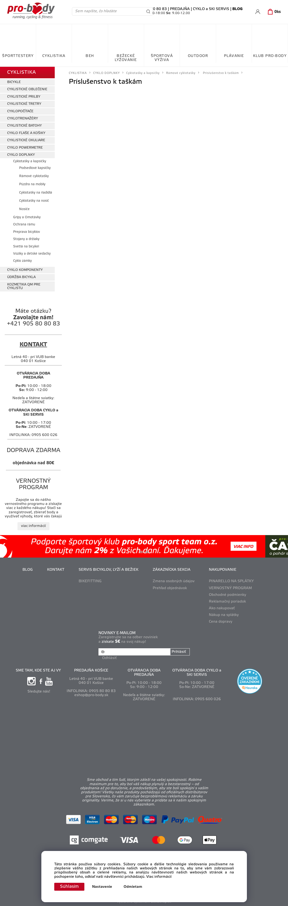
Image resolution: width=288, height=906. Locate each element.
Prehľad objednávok (170, 588)
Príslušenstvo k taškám (221, 73)
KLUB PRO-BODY (270, 56)
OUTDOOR (198, 56)
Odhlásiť (109, 658)
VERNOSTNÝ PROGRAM (230, 588)
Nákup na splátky (224, 615)
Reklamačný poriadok (227, 601)
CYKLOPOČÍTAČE (20, 111)
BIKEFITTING (90, 581)
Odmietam (133, 887)
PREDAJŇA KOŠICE (91, 670)
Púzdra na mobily (32, 184)
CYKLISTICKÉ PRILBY (23, 96)
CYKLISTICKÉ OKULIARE (26, 140)
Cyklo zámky (22, 261)
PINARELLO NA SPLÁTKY (231, 581)
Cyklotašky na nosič (34, 200)
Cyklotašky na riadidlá (35, 192)
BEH (90, 56)
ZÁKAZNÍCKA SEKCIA (171, 569)
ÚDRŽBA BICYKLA (21, 277)
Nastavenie (102, 887)
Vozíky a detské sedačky (32, 253)
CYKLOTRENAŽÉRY (22, 118)
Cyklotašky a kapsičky (29, 161)
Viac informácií (159, 876)
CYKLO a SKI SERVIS (211, 9)
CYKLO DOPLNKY (21, 155)
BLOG (27, 569)
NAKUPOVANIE (222, 569)
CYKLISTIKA (53, 56)
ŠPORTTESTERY (17, 56)
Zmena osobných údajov (174, 581)
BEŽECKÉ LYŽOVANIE (126, 58)
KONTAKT (55, 569)
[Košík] (273, 12)
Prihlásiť (179, 652)
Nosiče (24, 209)
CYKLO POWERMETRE (25, 147)
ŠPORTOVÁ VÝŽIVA (162, 58)
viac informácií (33, 526)
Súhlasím (69, 886)
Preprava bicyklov (26, 232)
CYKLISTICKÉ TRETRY (24, 104)
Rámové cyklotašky (34, 176)
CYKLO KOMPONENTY (25, 270)
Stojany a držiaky (26, 239)
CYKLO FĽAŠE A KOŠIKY (26, 133)
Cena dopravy (220, 621)
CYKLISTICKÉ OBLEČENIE (27, 89)
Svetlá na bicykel (26, 246)
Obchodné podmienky (227, 595)
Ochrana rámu (24, 224)
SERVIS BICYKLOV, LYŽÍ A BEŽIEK (108, 569)
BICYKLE (14, 82)
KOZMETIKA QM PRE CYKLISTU (23, 286)
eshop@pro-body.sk (91, 695)
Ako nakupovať (222, 608)
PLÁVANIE (234, 56)
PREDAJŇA (180, 9)
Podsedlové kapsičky (35, 168)
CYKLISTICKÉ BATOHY (24, 125)
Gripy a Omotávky (27, 217)
